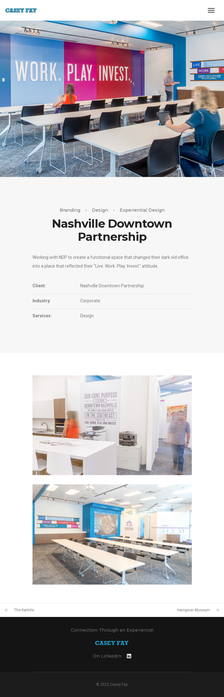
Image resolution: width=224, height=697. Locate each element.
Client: (39, 303)
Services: (42, 333)
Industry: (41, 318)
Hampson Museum (193, 610)
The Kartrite (24, 610)
